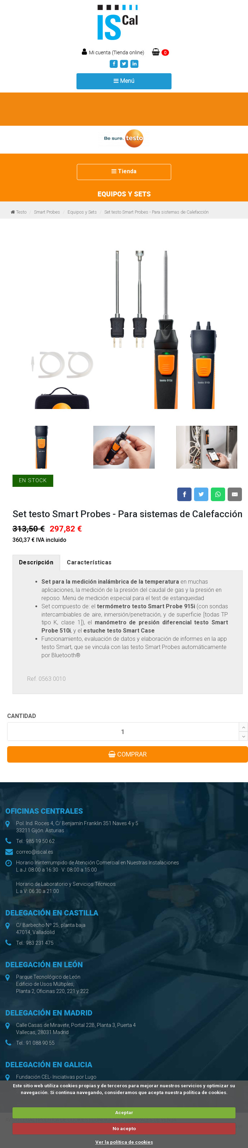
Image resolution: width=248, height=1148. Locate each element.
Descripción (36, 562)
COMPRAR (127, 754)
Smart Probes (47, 212)
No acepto (124, 1128)
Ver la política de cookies (124, 1142)
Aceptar (124, 1112)
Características (89, 562)
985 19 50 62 (40, 841)
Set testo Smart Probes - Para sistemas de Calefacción (156, 212)
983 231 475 (40, 943)
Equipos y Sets (82, 212)
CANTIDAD (21, 716)
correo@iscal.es (34, 852)
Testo (21, 212)
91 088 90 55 (40, 1043)
